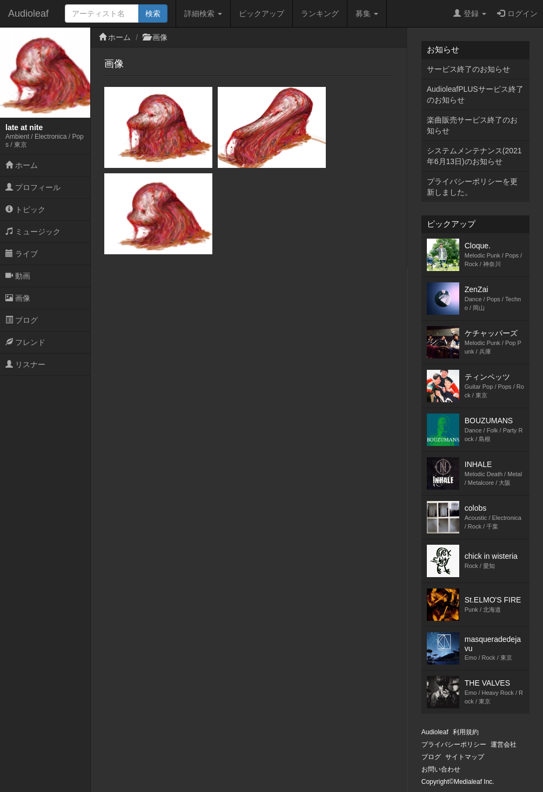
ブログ (21, 320)
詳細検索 (203, 13)
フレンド (25, 342)
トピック (25, 209)
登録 (469, 13)
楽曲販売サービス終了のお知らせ (472, 125)
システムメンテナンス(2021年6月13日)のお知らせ (474, 156)
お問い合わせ (440, 769)
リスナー (25, 364)
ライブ (21, 253)
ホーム (21, 165)
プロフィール (33, 187)
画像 (17, 298)
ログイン (517, 13)
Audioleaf (28, 13)
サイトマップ (464, 757)
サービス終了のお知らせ (468, 69)
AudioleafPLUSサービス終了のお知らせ (475, 94)
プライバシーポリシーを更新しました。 (472, 187)
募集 (367, 13)
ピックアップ (261, 13)
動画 (17, 276)
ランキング (320, 13)
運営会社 (504, 744)
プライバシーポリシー (453, 744)
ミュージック (33, 231)
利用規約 (466, 732)
